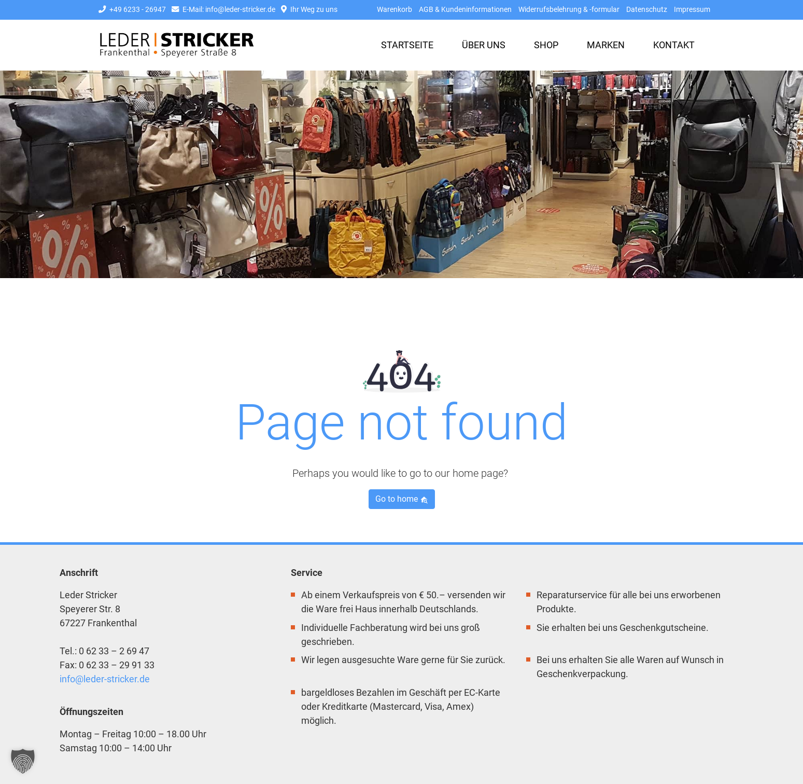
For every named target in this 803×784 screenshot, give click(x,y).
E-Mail (223, 9)
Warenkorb (394, 9)
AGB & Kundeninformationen (465, 9)
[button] (23, 761)
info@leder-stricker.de (105, 678)
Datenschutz (646, 9)
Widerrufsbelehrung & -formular (568, 9)
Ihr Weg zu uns (309, 9)
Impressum (692, 9)
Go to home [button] (401, 499)
